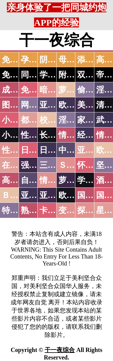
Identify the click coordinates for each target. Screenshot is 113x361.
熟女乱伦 (37, 210)
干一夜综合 (60, 350)
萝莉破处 (74, 89)
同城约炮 (37, 74)
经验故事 (93, 135)
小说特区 (18, 119)
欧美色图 (74, 104)
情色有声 (55, 180)
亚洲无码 (37, 195)
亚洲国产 (93, 150)
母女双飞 (74, 59)
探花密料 (93, 210)
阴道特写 (55, 59)
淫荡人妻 (74, 119)
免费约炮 (18, 74)
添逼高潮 (93, 59)
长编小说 (55, 135)
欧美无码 (74, 195)
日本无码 (37, 150)
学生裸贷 (93, 180)
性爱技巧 (37, 135)
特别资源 (18, 210)
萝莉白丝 (74, 180)
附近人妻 (74, 74)
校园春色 (55, 119)
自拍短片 (37, 180)
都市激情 (37, 119)
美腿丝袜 (93, 104)
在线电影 (18, 165)
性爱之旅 (18, 150)
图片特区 (18, 104)
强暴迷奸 (37, 165)
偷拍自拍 (93, 89)
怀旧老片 (93, 165)
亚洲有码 (55, 195)
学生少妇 (55, 74)
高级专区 (18, 180)
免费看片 (18, 59)
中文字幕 (74, 150)
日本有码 (55, 150)
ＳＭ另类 (74, 165)
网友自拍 (37, 104)
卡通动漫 (55, 210)
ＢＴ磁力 (18, 195)
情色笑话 (74, 135)
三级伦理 (55, 165)
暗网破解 (55, 89)
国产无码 (93, 195)
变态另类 (74, 210)
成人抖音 (18, 89)
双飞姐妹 (93, 74)
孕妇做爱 (37, 59)
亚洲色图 (55, 104)
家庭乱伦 (93, 119)
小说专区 (18, 135)
